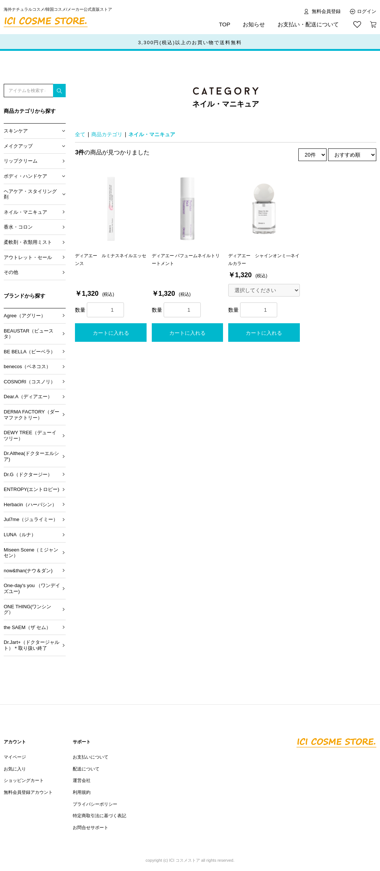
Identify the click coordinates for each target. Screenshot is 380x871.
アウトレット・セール (28, 257)
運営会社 (82, 780)
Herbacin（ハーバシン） (30, 504)
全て (80, 134)
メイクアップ (18, 146)
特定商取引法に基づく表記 (99, 815)
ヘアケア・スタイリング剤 (30, 194)
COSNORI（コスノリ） (29, 381)
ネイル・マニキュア (25, 212)
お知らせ (254, 24)
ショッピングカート (24, 780)
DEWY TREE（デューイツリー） (30, 435)
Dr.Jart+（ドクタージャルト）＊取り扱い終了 (31, 645)
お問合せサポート (90, 827)
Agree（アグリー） (25, 315)
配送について (86, 769)
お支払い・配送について (308, 24)
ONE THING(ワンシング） (27, 609)
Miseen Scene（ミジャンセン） (31, 553)
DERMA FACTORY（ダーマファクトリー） (31, 414)
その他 (11, 272)
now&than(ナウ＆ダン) (28, 570)
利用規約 (82, 792)
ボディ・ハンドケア (25, 176)
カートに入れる (111, 333)
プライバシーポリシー (95, 804)
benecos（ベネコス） (27, 366)
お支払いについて (90, 757)
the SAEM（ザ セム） (27, 627)
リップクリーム (20, 161)
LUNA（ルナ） (20, 534)
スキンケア (16, 131)
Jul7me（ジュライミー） (31, 519)
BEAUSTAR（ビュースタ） (28, 334)
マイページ (15, 757)
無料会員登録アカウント (28, 792)
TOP (224, 24)
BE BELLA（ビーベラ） (29, 351)
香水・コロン (18, 227)
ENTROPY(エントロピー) (31, 489)
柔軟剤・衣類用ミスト (28, 242)
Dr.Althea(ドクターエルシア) (31, 456)
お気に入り (15, 769)
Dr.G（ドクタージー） (28, 474)
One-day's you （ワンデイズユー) (32, 588)
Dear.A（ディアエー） (28, 396)
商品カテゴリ (106, 134)
